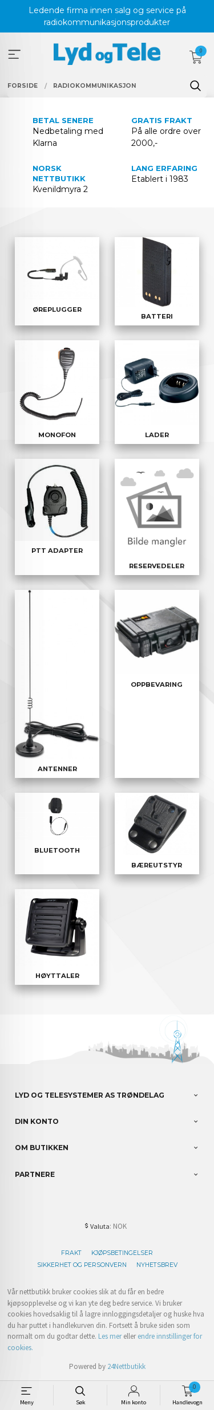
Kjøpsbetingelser (122, 1253)
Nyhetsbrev (156, 1265)
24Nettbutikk (126, 1366)
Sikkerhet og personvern (82, 1265)
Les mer (110, 1336)
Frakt (71, 1253)
